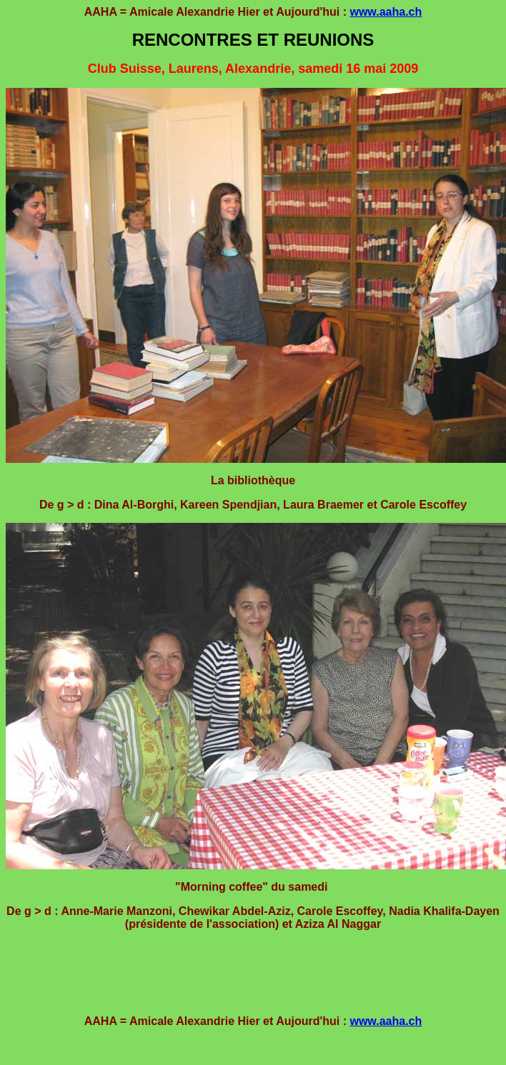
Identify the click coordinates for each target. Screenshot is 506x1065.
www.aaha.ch (385, 12)
